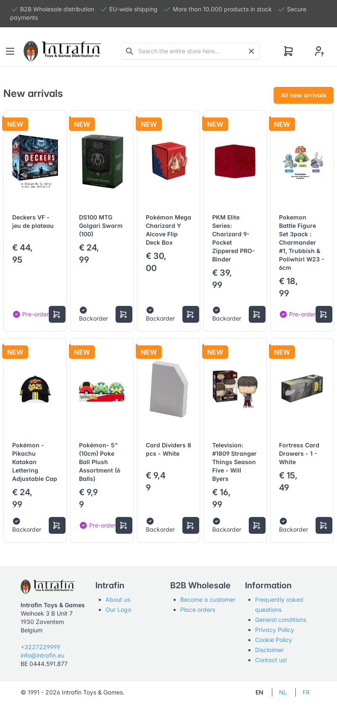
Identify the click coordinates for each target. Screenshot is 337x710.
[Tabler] (62, 51)
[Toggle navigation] (10, 51)
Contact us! (271, 659)
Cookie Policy (273, 639)
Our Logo (118, 609)
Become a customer (207, 599)
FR (306, 692)
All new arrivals (303, 95)
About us (117, 599)
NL (283, 692)
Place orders (197, 609)
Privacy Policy (274, 629)
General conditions (280, 619)
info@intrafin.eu (42, 655)
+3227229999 (40, 646)
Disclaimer (269, 649)
